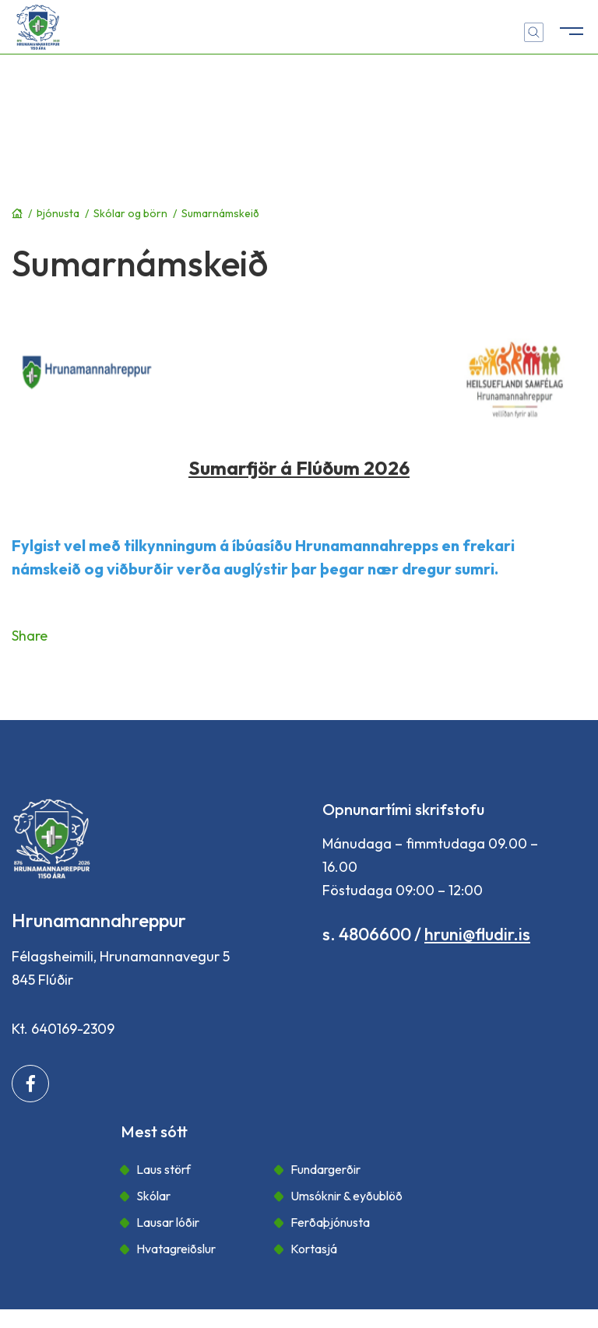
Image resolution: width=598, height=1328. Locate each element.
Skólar (153, 1195)
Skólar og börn (130, 213)
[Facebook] (30, 1083)
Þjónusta (58, 213)
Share (29, 636)
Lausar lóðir (167, 1222)
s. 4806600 (366, 934)
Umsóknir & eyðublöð (346, 1195)
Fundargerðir (325, 1169)
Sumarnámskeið (220, 213)
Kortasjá (313, 1248)
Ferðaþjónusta (330, 1222)
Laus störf (163, 1169)
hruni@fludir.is (477, 934)
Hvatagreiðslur (176, 1248)
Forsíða (17, 213)
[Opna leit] (533, 32)
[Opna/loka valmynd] (570, 27)
